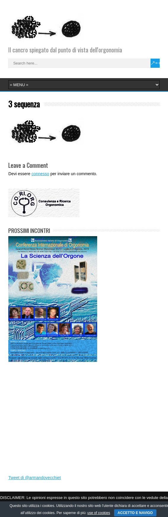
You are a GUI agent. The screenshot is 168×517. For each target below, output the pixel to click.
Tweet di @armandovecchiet (34, 477)
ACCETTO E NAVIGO (135, 513)
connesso (40, 173)
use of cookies (98, 513)
